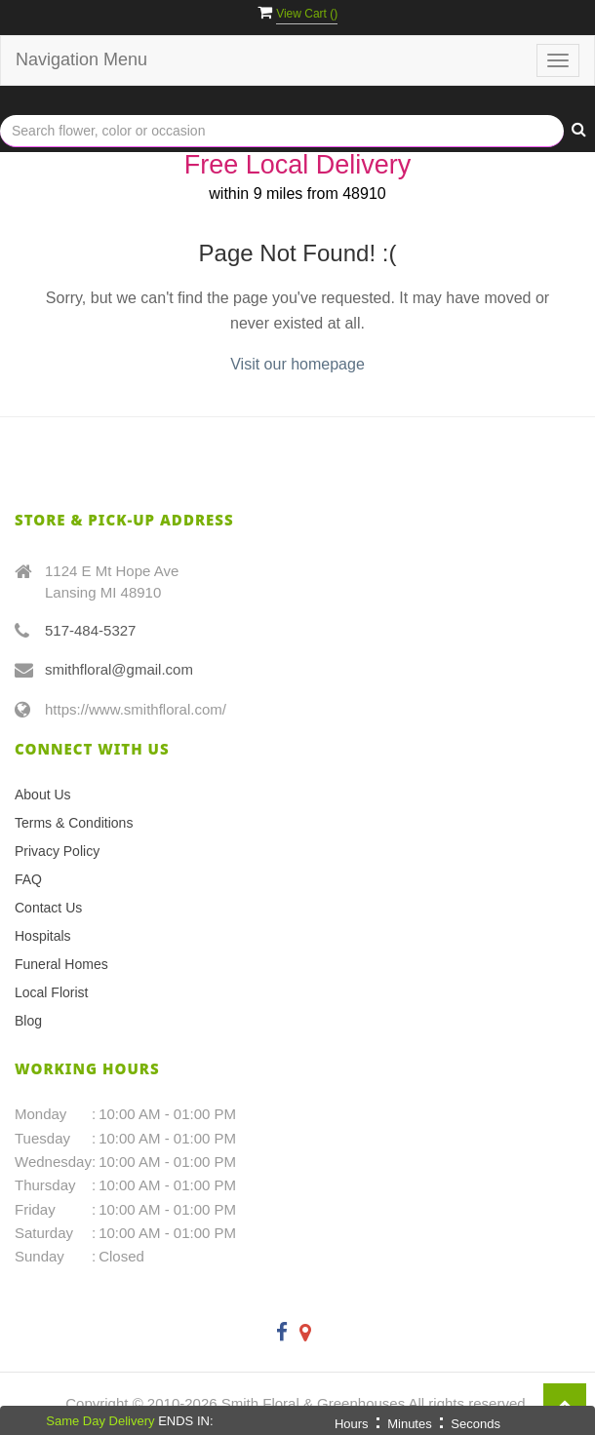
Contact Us (48, 907)
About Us (43, 794)
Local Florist (51, 992)
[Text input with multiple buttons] (282, 131)
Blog (28, 1020)
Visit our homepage (297, 364)
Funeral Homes (61, 964)
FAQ (28, 879)
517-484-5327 (90, 630)
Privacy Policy (57, 851)
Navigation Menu (81, 59)
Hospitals (43, 936)
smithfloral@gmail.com (119, 669)
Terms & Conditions (74, 823)
